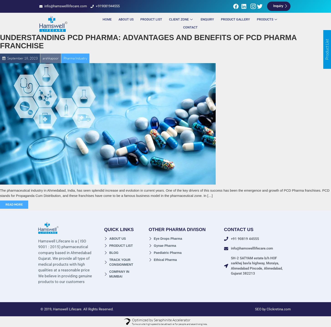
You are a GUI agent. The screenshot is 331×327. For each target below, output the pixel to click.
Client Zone (181, 19)
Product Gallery (235, 19)
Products (267, 19)
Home (107, 19)
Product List (151, 19)
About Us (126, 19)
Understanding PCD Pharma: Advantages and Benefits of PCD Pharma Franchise (148, 41)
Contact (190, 27)
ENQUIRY (207, 19)
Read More (14, 204)
